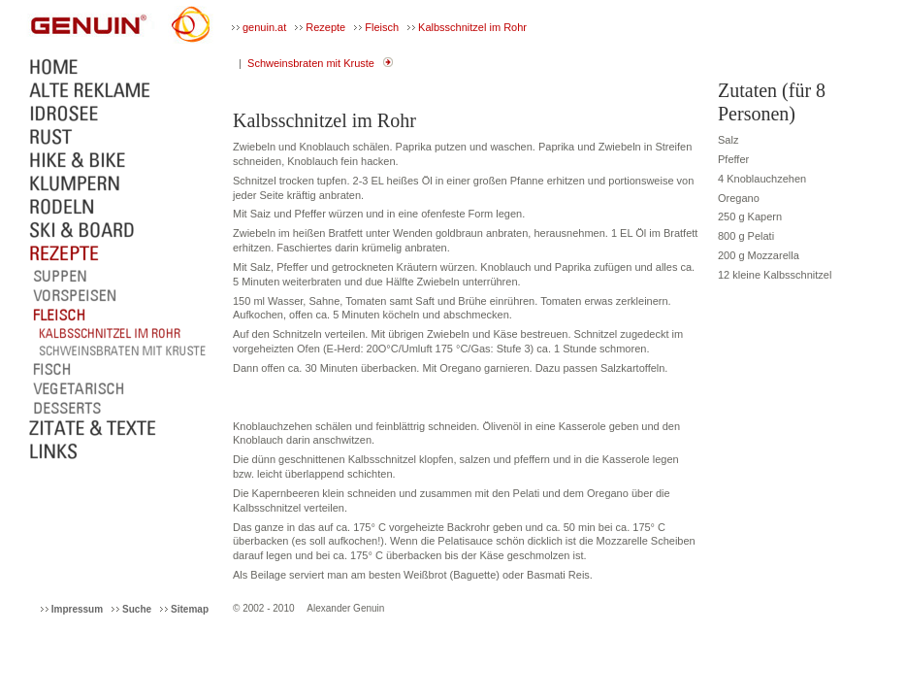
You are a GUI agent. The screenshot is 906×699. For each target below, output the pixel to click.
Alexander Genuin (345, 608)
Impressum (77, 609)
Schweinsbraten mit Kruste (310, 63)
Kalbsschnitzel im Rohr (472, 27)
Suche (136, 609)
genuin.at (264, 27)
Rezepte (325, 27)
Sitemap (190, 609)
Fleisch (382, 27)
